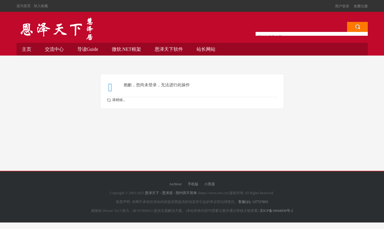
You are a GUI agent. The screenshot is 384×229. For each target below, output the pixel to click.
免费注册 (361, 6)
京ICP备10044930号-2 (276, 211)
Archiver (175, 184)
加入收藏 (41, 6)
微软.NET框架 (126, 49)
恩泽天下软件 (169, 49)
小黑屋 (209, 184)
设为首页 (24, 6)
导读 (87, 49)
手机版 (193, 184)
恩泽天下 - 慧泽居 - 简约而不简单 (56, 29)
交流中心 (54, 49)
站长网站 (206, 49)
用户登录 (342, 6)
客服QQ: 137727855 (253, 202)
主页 (26, 49)
